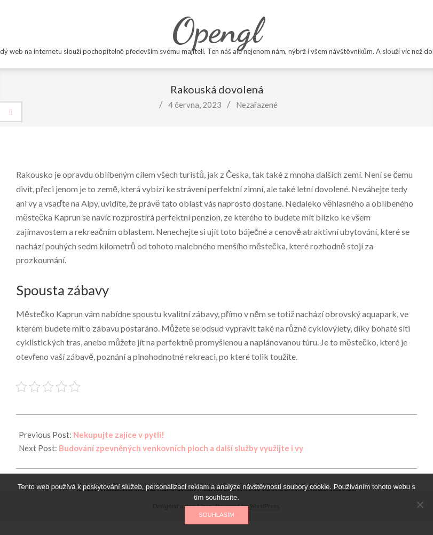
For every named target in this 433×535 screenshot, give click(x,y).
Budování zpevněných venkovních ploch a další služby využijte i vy (181, 448)
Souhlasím (216, 515)
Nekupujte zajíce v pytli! (118, 434)
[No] (419, 504)
